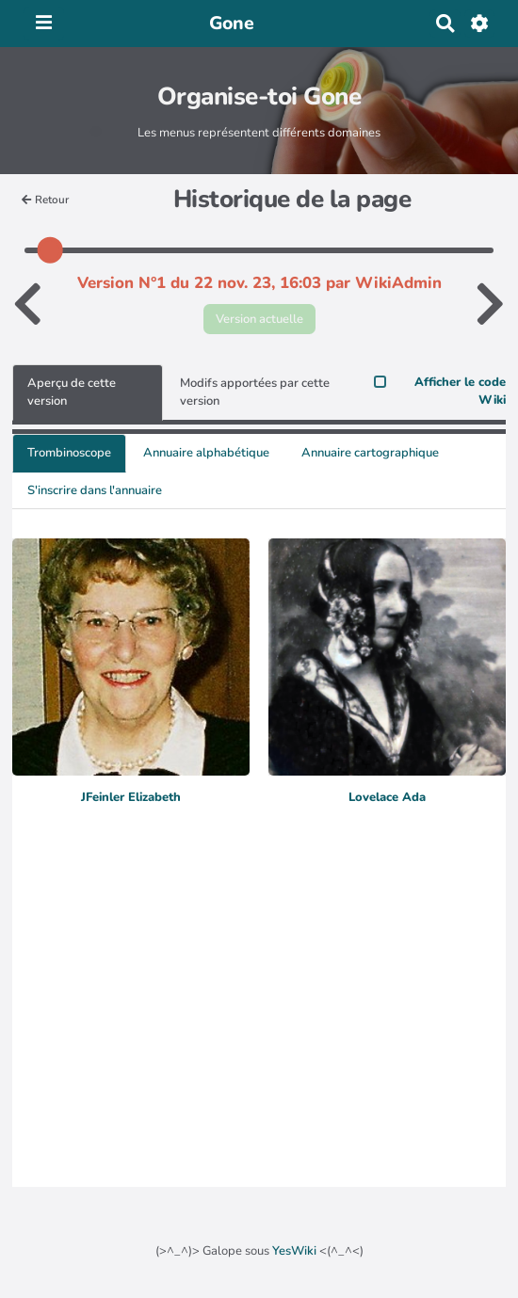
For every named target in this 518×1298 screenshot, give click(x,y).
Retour (45, 199)
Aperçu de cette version (71, 392)
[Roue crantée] (479, 23)
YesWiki (294, 1250)
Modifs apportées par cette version (255, 392)
